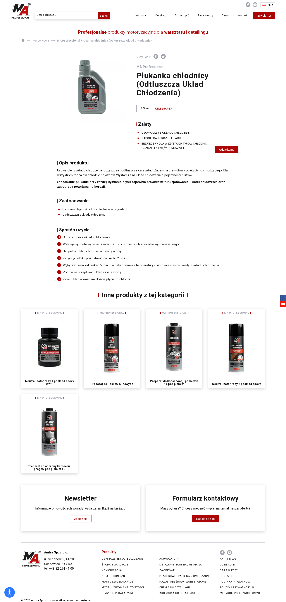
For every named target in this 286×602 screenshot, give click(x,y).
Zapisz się (80, 518)
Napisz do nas (205, 518)
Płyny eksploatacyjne (118, 593)
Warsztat (134, 15)
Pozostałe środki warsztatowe (182, 581)
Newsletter (254, 15)
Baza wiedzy (195, 15)
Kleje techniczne (114, 576)
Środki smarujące (115, 564)
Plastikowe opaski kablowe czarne (184, 576)
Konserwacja (112, 570)
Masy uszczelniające (117, 581)
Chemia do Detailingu (174, 587)
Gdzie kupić (174, 15)
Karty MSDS (228, 558)
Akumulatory (169, 558)
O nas (214, 15)
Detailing (154, 15)
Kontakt (231, 15)
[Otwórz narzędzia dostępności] (9, 592)
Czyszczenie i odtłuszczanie (122, 558)
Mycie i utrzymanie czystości (123, 587)
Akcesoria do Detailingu (177, 593)
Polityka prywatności (236, 581)
